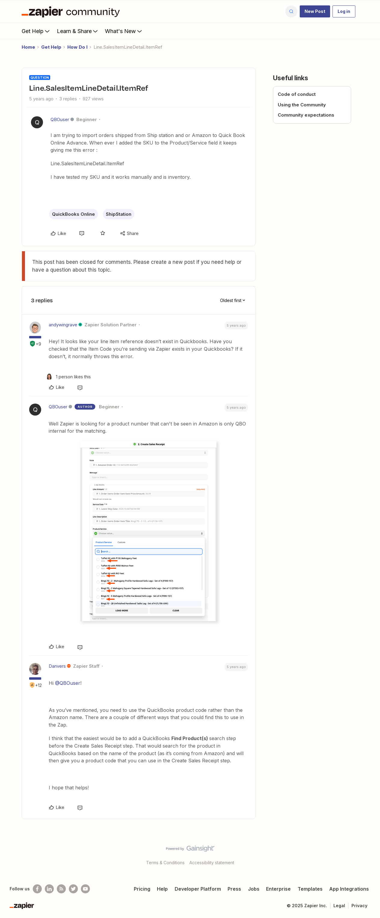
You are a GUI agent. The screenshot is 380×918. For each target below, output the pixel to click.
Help (162, 889)
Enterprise (278, 889)
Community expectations (306, 115)
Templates (310, 889)
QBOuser (60, 119)
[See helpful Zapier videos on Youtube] (85, 888)
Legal (339, 905)
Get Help (36, 31)
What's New (124, 31)
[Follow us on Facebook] (37, 888)
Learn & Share (78, 31)
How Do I (77, 47)
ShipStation (118, 214)
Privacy (359, 905)
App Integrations (349, 889)
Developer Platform (198, 889)
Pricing (142, 889)
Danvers (57, 666)
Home (28, 47)
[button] (315, 11)
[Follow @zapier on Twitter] (73, 888)
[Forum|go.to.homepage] (72, 11)
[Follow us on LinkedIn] (49, 888)
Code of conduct (297, 94)
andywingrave (63, 325)
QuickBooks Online (73, 214)
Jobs (253, 889)
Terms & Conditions (165, 862)
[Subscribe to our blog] (61, 888)
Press (234, 889)
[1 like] (68, 377)
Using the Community (302, 105)
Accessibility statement (211, 862)
